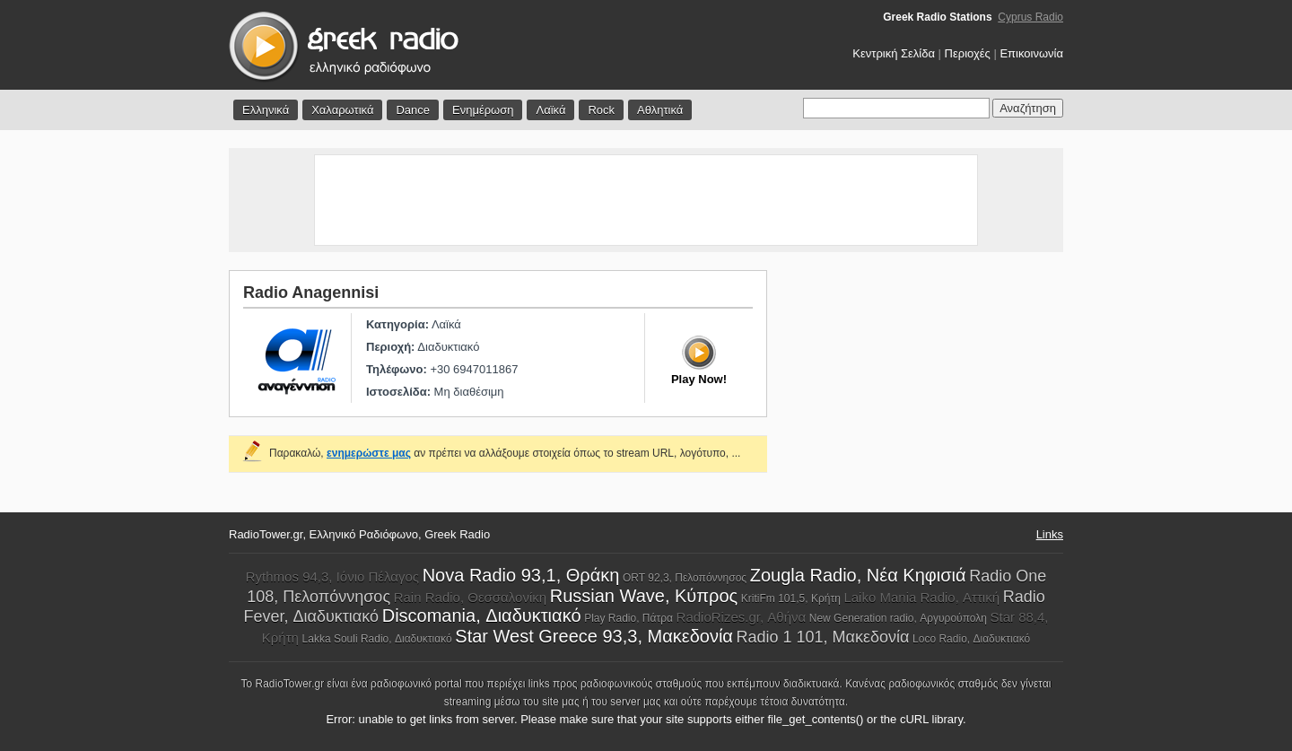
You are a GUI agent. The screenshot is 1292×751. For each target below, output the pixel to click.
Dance (413, 110)
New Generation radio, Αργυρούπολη (898, 618)
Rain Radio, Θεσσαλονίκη (470, 597)
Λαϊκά (550, 110)
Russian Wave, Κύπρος (644, 596)
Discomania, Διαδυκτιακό (481, 615)
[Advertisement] (646, 200)
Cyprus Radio (1030, 17)
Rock (601, 110)
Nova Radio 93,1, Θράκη (521, 575)
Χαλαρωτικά (342, 110)
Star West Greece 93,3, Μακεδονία (594, 636)
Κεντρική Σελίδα (893, 53)
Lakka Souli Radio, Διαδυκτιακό (377, 639)
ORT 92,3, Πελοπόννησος (684, 578)
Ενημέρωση (483, 110)
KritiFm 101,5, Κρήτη (791, 598)
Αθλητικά (660, 110)
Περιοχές (968, 53)
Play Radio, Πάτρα (628, 618)
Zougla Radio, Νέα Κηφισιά (858, 575)
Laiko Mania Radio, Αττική (921, 597)
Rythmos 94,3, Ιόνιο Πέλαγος (332, 576)
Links (1049, 534)
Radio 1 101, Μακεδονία (823, 637)
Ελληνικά (265, 110)
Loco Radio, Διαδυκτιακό (971, 639)
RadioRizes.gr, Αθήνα (742, 616)
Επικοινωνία (1031, 53)
